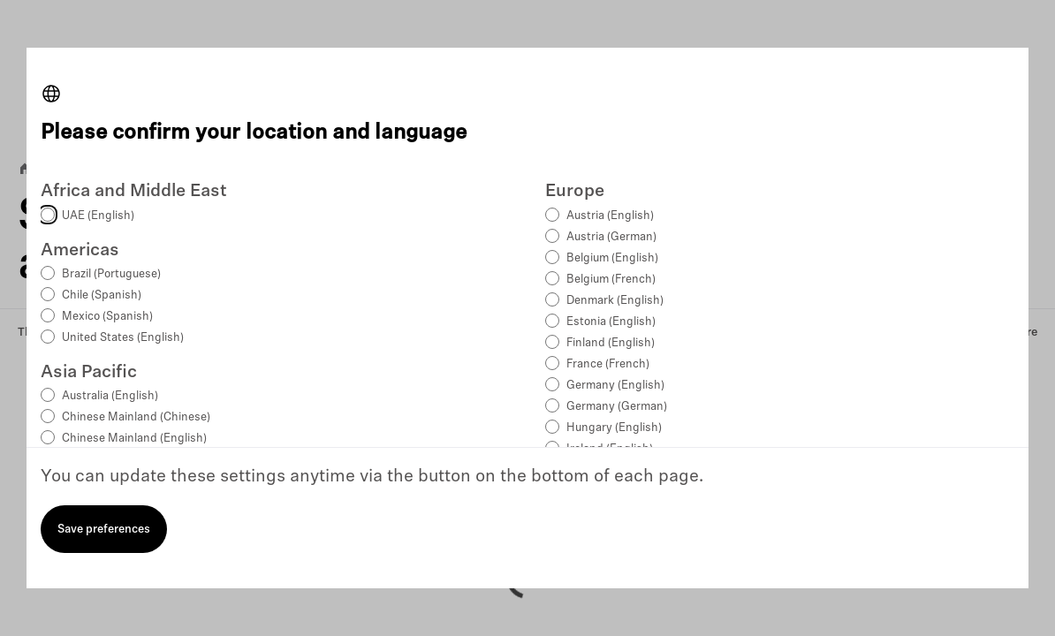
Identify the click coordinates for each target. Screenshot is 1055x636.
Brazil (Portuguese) (111, 274)
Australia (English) (110, 396)
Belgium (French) (611, 279)
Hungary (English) (614, 428)
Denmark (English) (615, 301)
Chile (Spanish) (101, 295)
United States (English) (123, 338)
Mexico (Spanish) (107, 316)
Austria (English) (610, 216)
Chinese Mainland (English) (134, 438)
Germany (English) (615, 385)
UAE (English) (98, 216)
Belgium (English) (612, 258)
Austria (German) (611, 237)
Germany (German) (616, 407)
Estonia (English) (611, 322)
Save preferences (103, 529)
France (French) (607, 364)
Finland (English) (610, 343)
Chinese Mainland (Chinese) (136, 417)
